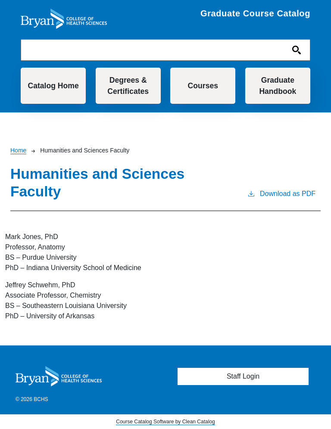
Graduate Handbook (277, 86)
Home (18, 150)
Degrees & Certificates (128, 86)
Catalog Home (53, 85)
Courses (203, 85)
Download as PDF (281, 193)
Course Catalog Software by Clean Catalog (165, 422)
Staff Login (243, 376)
